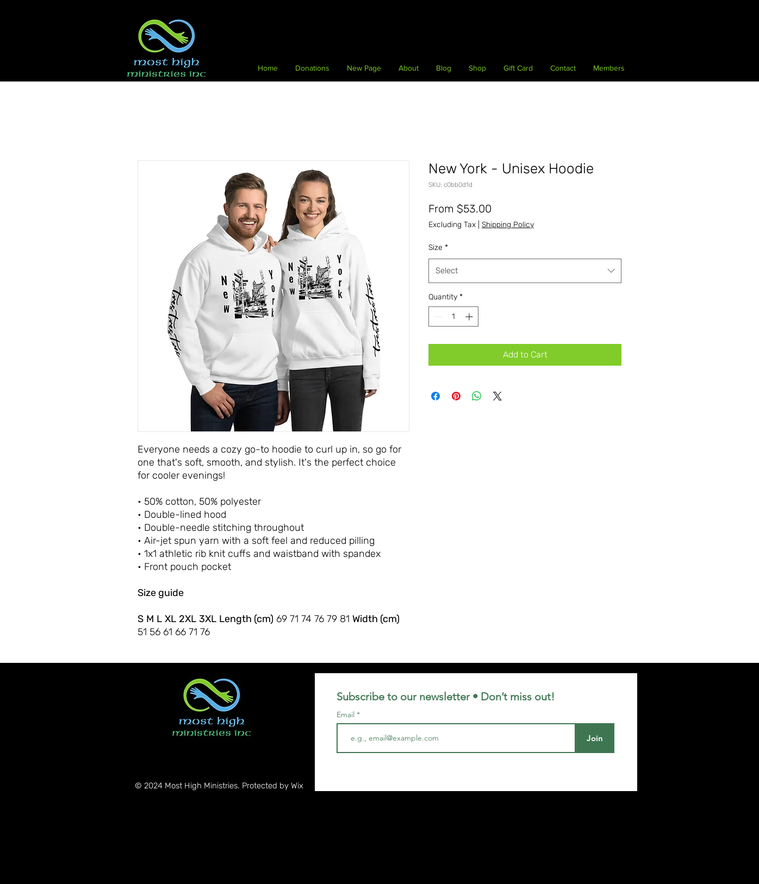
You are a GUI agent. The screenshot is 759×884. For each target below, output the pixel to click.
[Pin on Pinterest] (456, 396)
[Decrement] (437, 316)
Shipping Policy (508, 224)
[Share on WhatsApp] (476, 396)
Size (438, 247)
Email (347, 714)
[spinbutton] (453, 316)
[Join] (594, 738)
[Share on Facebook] (435, 396)
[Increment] (470, 316)
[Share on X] (497, 396)
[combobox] (524, 271)
